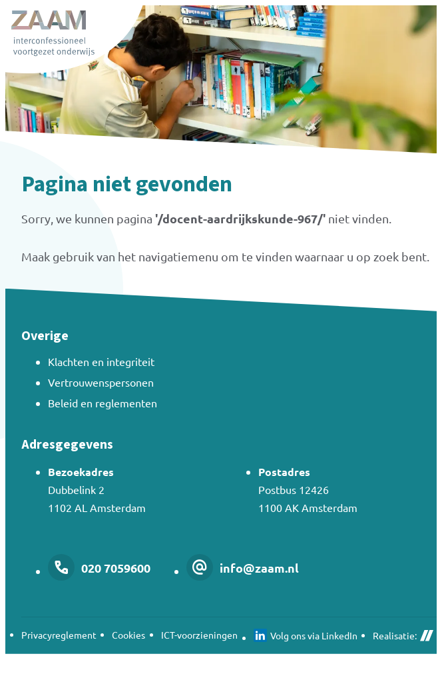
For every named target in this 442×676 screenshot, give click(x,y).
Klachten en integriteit (101, 361)
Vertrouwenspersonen (101, 382)
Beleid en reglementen (102, 402)
